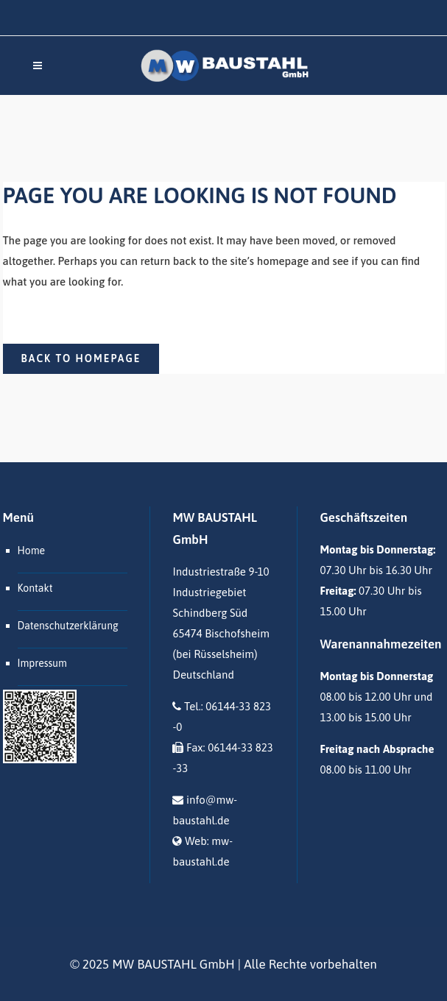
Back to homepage (81, 358)
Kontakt (35, 588)
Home (32, 550)
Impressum (42, 663)
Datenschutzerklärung (68, 626)
